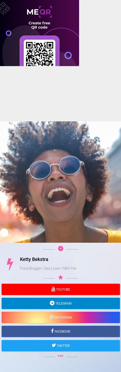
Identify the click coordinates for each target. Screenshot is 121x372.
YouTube (62, 289)
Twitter (63, 346)
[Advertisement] (60, 126)
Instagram (63, 317)
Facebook (62, 331)
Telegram (63, 303)
